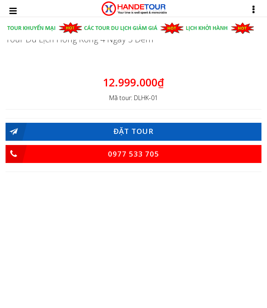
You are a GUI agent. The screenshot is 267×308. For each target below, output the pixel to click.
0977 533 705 (82, 154)
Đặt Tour (80, 132)
